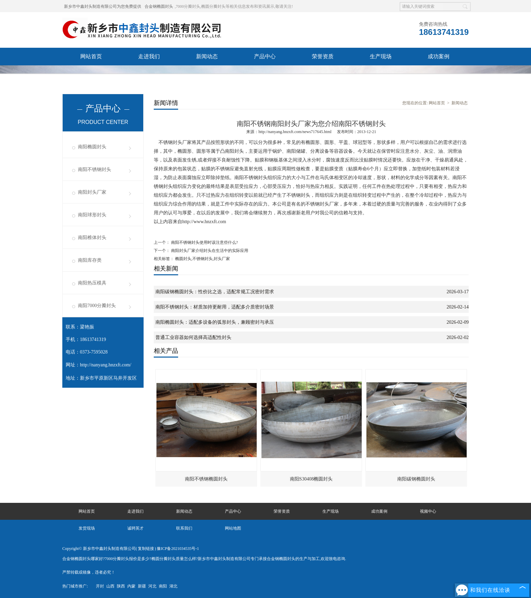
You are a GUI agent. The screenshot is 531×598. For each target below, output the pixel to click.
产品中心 (265, 56)
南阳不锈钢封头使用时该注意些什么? (204, 242)
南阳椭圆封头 (92, 146)
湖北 (173, 586)
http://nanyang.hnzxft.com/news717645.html (295, 131)
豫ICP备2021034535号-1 (178, 548)
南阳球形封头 (92, 214)
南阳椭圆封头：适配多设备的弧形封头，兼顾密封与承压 (214, 322)
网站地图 (233, 528)
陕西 (121, 586)
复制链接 (146, 548)
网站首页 (91, 56)
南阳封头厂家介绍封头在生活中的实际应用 (209, 250)
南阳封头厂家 (92, 192)
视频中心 (91, 74)
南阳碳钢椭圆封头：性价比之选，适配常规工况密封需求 (214, 291)
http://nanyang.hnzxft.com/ (105, 364)
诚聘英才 (207, 74)
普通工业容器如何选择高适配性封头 (193, 337)
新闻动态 (207, 56)
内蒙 (131, 586)
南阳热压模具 (92, 282)
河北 (152, 586)
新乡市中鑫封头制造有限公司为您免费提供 (102, 6)
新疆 (142, 586)
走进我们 (149, 56)
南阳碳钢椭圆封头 (416, 479)
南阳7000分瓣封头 (97, 305)
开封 (100, 586)
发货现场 (149, 74)
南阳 (163, 586)
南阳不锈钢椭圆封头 (206, 479)
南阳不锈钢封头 (94, 169)
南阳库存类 (90, 260)
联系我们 (265, 74)
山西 (110, 586)
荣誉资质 (323, 56)
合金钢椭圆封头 (159, 6)
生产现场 (380, 56)
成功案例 (438, 56)
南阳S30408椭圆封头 (311, 479)
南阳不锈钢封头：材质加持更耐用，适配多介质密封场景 (214, 306)
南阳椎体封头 (92, 237)
